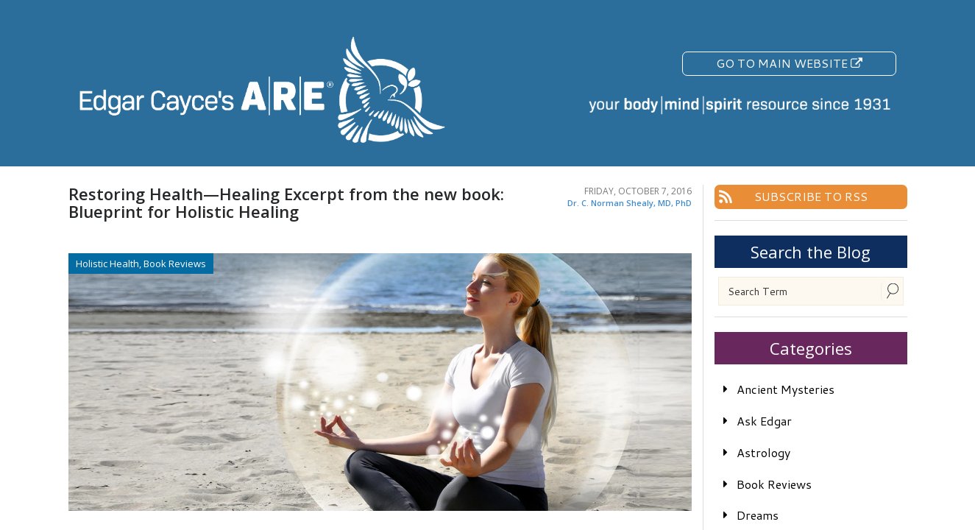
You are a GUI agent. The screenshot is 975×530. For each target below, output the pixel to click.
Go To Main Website (789, 62)
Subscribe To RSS (811, 196)
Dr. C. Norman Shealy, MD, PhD (629, 202)
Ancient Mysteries (785, 389)
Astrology (763, 452)
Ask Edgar (764, 420)
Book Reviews (774, 484)
